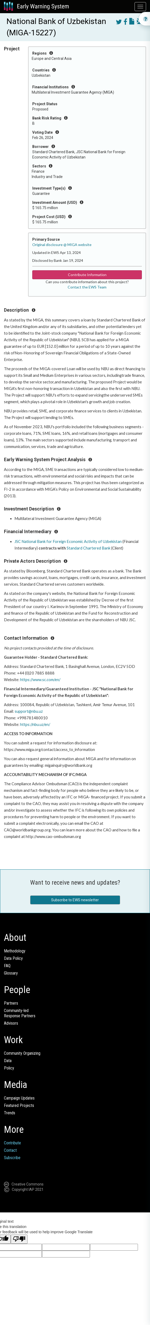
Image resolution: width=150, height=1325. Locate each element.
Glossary (11, 973)
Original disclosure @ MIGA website (62, 244)
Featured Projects (19, 1105)
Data (8, 1060)
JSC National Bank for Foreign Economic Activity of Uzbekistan (68, 541)
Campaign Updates (19, 1098)
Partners (11, 1003)
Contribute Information (87, 274)
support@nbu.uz (29, 711)
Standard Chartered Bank (88, 548)
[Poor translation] (19, 1239)
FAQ (7, 965)
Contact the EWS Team (87, 287)
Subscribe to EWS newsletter (75, 900)
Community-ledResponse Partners (19, 1013)
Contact (10, 1150)
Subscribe (12, 1157)
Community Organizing (22, 1053)
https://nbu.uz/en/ (35, 724)
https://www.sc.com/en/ (40, 679)
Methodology (14, 950)
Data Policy (13, 958)
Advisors (11, 1023)
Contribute (12, 1142)
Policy (9, 1068)
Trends (9, 1112)
